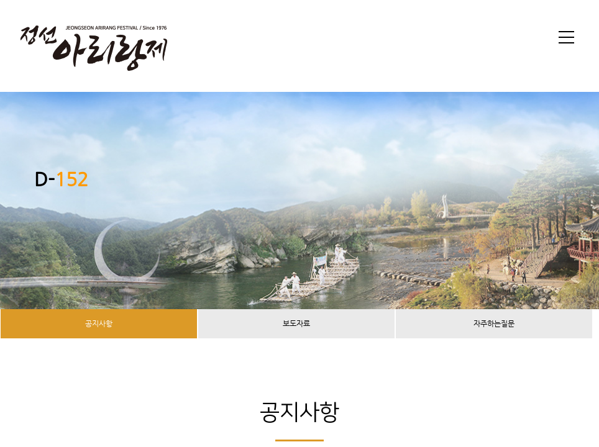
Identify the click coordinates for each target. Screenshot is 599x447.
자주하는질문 (493, 323)
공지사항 (98, 323)
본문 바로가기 (0, 0)
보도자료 (296, 323)
